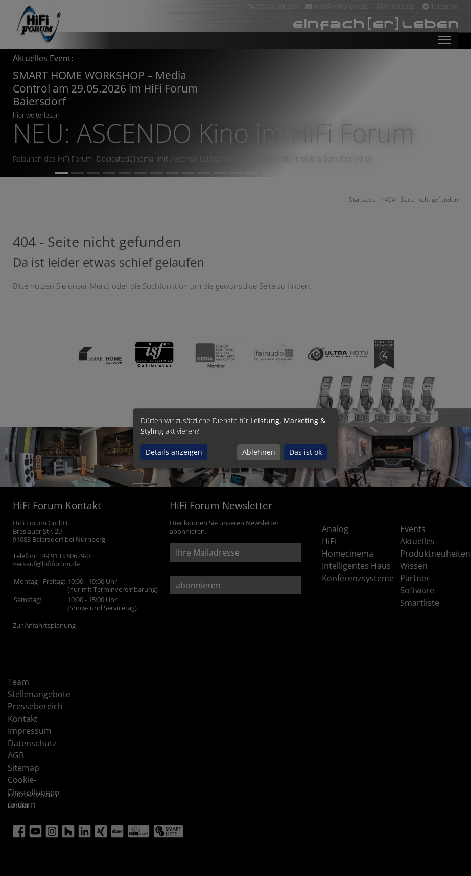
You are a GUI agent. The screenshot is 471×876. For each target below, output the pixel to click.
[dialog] (235, 438)
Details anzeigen (174, 452)
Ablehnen (258, 452)
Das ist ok (305, 452)
